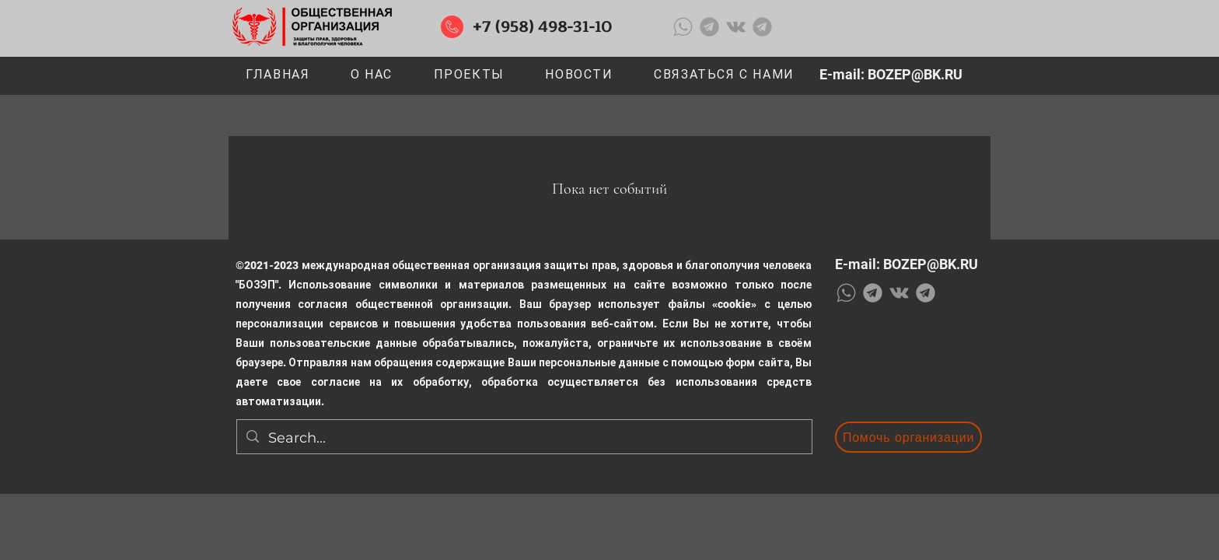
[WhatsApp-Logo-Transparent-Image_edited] (683, 27)
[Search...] (523, 438)
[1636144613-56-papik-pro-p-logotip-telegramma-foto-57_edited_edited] (709, 27)
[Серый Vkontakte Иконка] (736, 27)
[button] (469, 75)
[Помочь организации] (908, 437)
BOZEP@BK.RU (915, 74)
